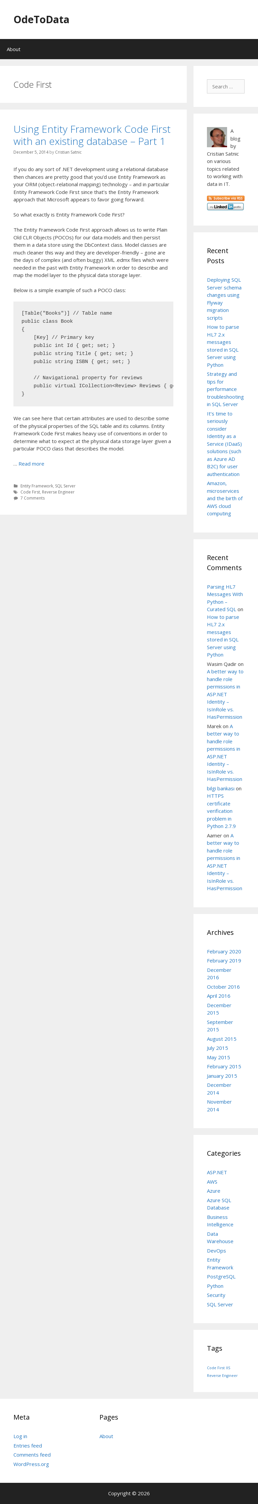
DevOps (216, 1250)
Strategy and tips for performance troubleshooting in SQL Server (225, 388)
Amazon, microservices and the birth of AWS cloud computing (225, 498)
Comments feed (32, 1454)
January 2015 (222, 1075)
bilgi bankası (220, 788)
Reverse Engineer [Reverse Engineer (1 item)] (222, 1375)
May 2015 (218, 1057)
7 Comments (32, 498)
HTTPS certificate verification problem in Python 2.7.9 (221, 810)
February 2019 (224, 960)
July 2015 (217, 1047)
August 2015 (221, 1038)
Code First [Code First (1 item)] (216, 1368)
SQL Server (65, 486)
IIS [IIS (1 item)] (228, 1368)
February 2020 (224, 951)
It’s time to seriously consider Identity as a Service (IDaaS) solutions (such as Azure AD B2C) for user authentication (224, 443)
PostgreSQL (221, 1276)
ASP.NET (217, 1172)
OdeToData (41, 19)
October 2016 (223, 986)
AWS (212, 1181)
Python (215, 1285)
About (13, 49)
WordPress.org (31, 1464)
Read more (31, 463)
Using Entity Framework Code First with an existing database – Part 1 (92, 135)
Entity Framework (36, 486)
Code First (30, 492)
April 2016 (218, 995)
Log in (20, 1436)
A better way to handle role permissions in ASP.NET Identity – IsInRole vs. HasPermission (225, 694)
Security (216, 1295)
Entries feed (27, 1445)
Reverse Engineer (58, 492)
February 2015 (224, 1066)
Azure (213, 1190)
